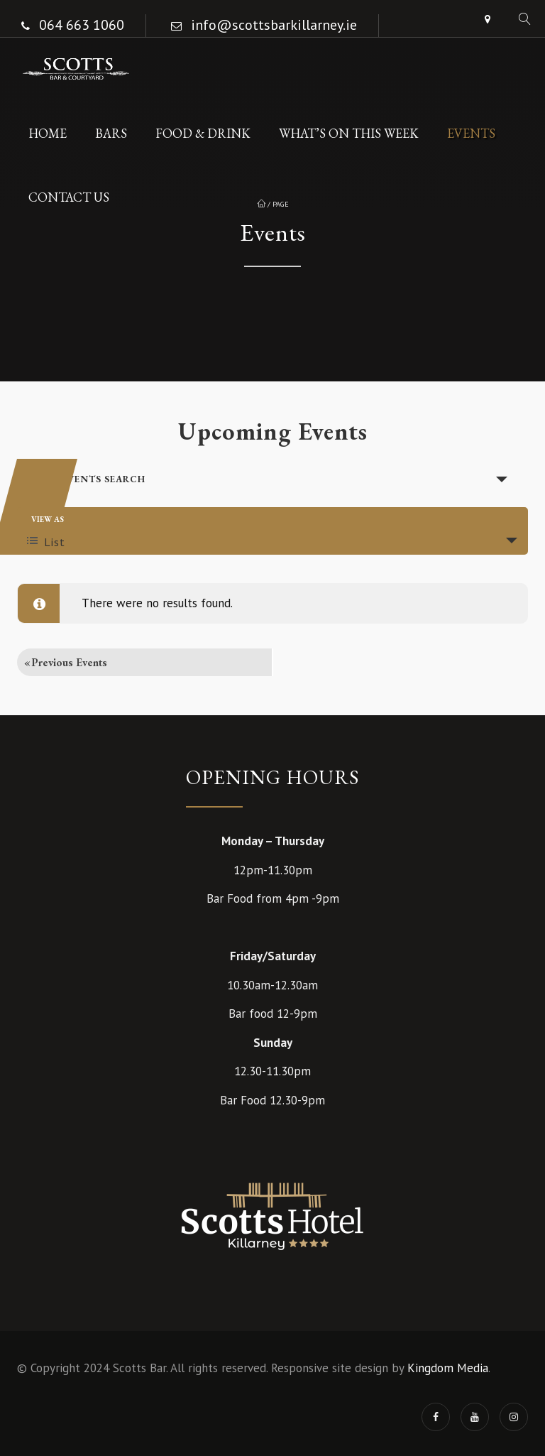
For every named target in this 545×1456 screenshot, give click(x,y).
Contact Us (68, 197)
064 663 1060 (81, 25)
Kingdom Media (447, 1368)
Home (47, 133)
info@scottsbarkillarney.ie (274, 25)
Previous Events (65, 662)
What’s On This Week (349, 133)
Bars (111, 133)
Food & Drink (203, 133)
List (46, 542)
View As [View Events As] (47, 519)
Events (471, 133)
